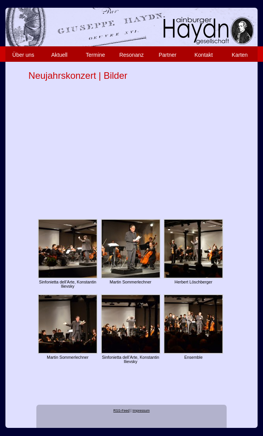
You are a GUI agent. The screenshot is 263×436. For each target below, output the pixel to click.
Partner (167, 55)
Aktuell (59, 55)
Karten (240, 55)
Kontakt (204, 55)
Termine (95, 55)
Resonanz (131, 55)
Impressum (141, 410)
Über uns (23, 55)
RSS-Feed (121, 410)
